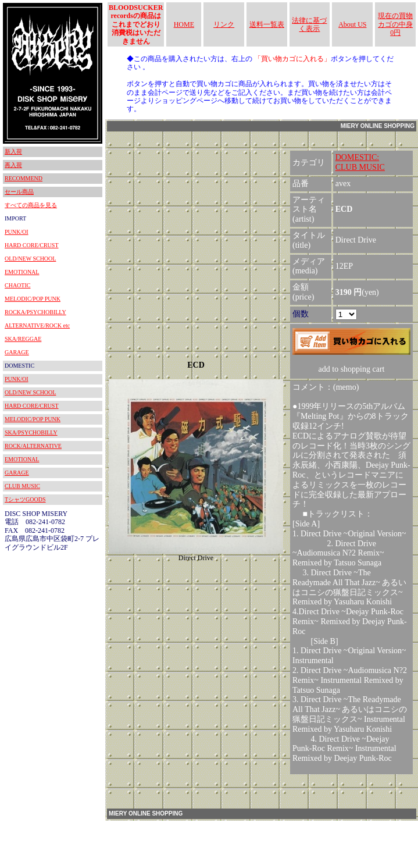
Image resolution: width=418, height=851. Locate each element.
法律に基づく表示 (309, 24)
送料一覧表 (266, 24)
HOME (184, 24)
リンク (223, 24)
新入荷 (13, 151)
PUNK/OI (16, 232)
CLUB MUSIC (22, 486)
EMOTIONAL (22, 272)
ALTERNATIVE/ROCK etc (37, 325)
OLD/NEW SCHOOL (30, 258)
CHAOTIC (17, 285)
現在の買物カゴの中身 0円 (395, 24)
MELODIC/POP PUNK (32, 298)
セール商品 (19, 191)
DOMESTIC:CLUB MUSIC (360, 162)
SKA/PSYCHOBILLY (31, 432)
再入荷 (13, 165)
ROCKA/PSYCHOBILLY (35, 312)
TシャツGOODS (25, 499)
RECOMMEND (23, 178)
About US (352, 24)
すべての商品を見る (31, 205)
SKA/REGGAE (23, 339)
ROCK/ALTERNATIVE (33, 446)
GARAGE (17, 352)
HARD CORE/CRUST (32, 245)
